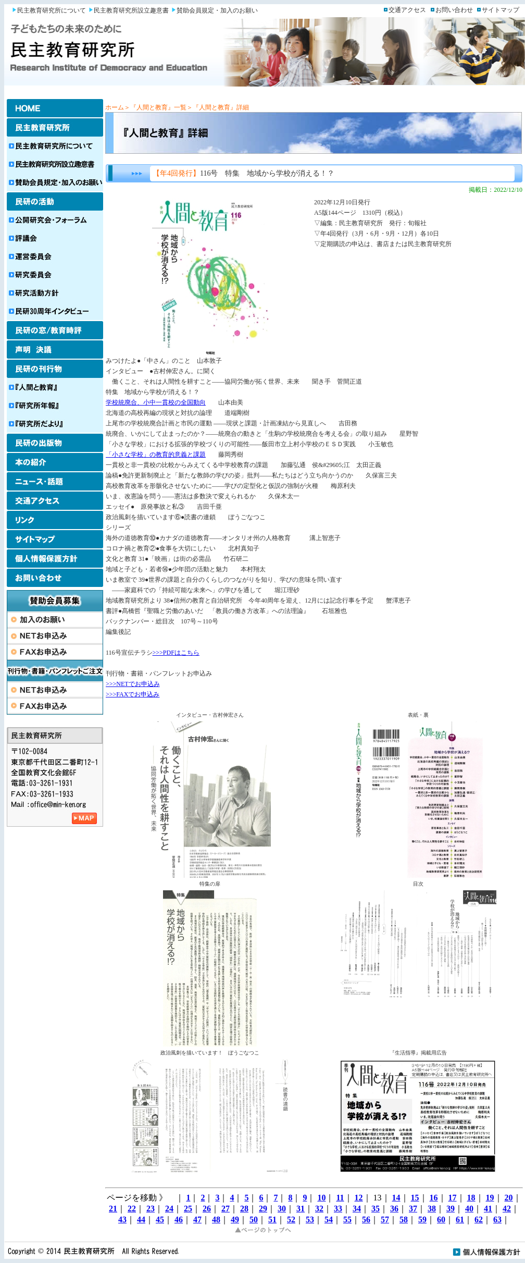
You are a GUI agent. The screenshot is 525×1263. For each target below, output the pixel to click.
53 (310, 1219)
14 (396, 1197)
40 (469, 1208)
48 (216, 1219)
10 (321, 1197)
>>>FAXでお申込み (132, 694)
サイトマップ (500, 10)
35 (375, 1208)
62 (478, 1219)
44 (141, 1219)
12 (359, 1197)
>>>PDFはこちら (176, 652)
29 (263, 1208)
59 (422, 1219)
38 (432, 1208)
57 (385, 1219)
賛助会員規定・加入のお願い (217, 10)
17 (452, 1197)
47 (197, 1219)
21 (113, 1208)
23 (150, 1208)
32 (319, 1208)
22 (132, 1208)
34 (357, 1208)
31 (300, 1208)
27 (225, 1208)
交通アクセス (407, 10)
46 (178, 1219)
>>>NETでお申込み (133, 684)
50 (253, 1219)
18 (471, 1197)
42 (507, 1208)
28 (244, 1208)
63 (497, 1219)
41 (488, 1208)
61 (460, 1219)
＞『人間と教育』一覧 (155, 107)
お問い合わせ (454, 10)
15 (415, 1197)
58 (403, 1219)
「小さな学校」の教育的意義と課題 (156, 454)
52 (291, 1219)
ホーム (114, 107)
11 (340, 1197)
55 (347, 1219)
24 (169, 1208)
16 (434, 1197)
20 (509, 1197)
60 (441, 1219)
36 (394, 1208)
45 (160, 1219)
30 (282, 1208)
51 (272, 1219)
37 (413, 1208)
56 (366, 1219)
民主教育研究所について (51, 10)
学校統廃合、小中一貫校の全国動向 (156, 402)
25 (188, 1208)
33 (338, 1208)
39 (450, 1208)
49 (235, 1219)
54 (328, 1219)
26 (207, 1208)
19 (490, 1197)
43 (122, 1219)
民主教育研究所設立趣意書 (131, 10)
